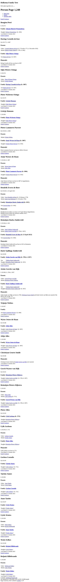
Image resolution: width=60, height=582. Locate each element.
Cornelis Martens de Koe (11, 48)
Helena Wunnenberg (11, 32)
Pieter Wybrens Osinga (10, 79)
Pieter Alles (8, 394)
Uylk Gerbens (8, 396)
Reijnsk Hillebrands (10, 526)
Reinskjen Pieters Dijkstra (11, 280)
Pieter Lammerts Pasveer (14, 171)
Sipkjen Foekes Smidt (10, 50)
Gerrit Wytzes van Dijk (10, 278)
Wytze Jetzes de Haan (10, 166)
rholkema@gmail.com (11, 577)
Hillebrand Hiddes (9, 566)
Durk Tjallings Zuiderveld (11, 229)
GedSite (19, 580)
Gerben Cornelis (9, 436)
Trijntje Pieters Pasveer (12, 143)
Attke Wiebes (8, 567)
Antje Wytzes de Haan (13, 140)
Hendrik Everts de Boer (13, 234)
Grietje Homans (9, 81)
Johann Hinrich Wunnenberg (15, 29)
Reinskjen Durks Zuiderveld (15, 202)
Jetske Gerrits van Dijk (10, 231)
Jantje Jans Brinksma (10, 199)
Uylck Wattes (8, 485)
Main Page (6, 13)
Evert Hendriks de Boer (11, 197)
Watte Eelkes (8, 524)
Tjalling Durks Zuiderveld (12, 260)
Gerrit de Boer (6, 205)
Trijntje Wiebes (8, 137)
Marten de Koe (7, 57)
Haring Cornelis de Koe (13, 84)
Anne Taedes (8, 483)
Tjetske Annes (8, 437)
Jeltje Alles (7, 168)
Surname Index (7, 16)
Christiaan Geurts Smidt (28, 295)
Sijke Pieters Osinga (12, 53)
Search (5, 15)
